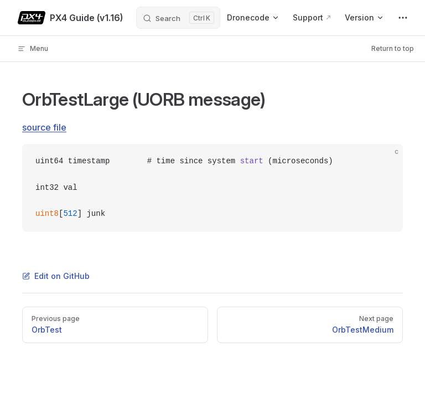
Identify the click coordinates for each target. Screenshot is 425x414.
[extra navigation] (403, 17)
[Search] (178, 18)
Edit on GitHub (56, 276)
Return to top (392, 48)
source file (44, 127)
